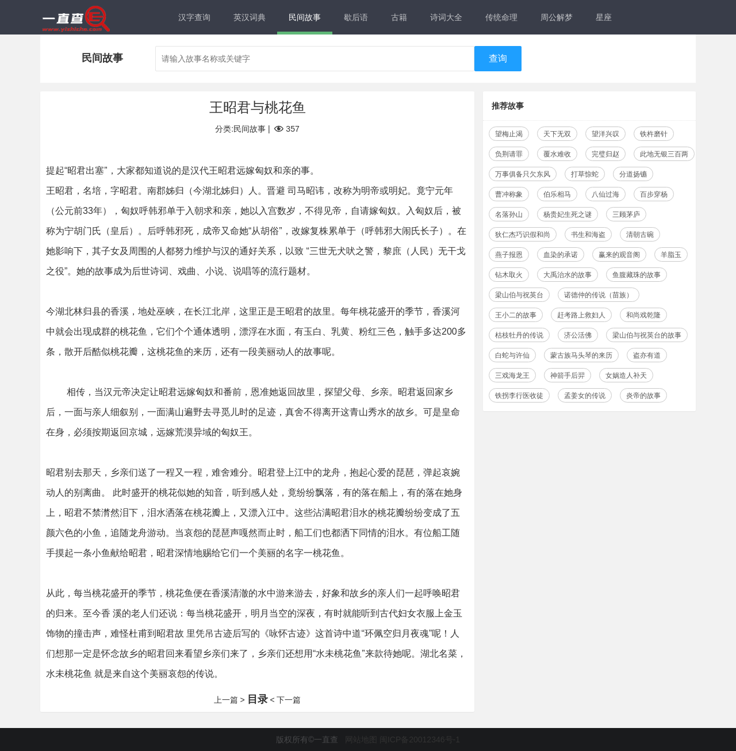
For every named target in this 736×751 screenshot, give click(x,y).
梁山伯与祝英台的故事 (646, 335)
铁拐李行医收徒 (519, 396)
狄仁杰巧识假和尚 (522, 235)
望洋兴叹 (605, 134)
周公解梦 (556, 17)
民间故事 (305, 17)
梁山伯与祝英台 (519, 295)
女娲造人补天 (626, 375)
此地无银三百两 (664, 154)
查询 (498, 58)
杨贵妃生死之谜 (567, 214)
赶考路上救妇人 (581, 315)
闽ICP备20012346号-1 (419, 739)
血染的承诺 (560, 255)
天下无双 (557, 134)
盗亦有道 (647, 355)
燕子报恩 (509, 255)
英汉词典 (249, 17)
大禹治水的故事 (567, 275)
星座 (604, 17)
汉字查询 (194, 17)
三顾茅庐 (626, 214)
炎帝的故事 (643, 396)
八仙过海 (605, 194)
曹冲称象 (509, 194)
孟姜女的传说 (584, 396)
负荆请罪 (509, 154)
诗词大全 (446, 17)
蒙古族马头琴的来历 (581, 355)
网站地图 (361, 739)
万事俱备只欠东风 (522, 174)
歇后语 (356, 17)
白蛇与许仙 (512, 355)
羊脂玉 (671, 255)
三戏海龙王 (512, 375)
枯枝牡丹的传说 (519, 335)
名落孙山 (509, 214)
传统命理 (501, 17)
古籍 (399, 17)
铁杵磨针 (654, 134)
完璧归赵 (605, 154)
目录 (257, 699)
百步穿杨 (654, 194)
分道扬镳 (633, 174)
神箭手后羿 (567, 375)
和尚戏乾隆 (643, 315)
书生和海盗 (588, 235)
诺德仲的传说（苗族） (598, 295)
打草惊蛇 (585, 174)
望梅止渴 (509, 134)
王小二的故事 (515, 315)
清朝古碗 (640, 235)
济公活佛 (578, 335)
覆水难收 (557, 154)
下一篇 (289, 699)
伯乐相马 (557, 194)
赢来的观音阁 (619, 255)
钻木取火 (509, 275)
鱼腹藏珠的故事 (636, 275)
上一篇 (226, 699)
